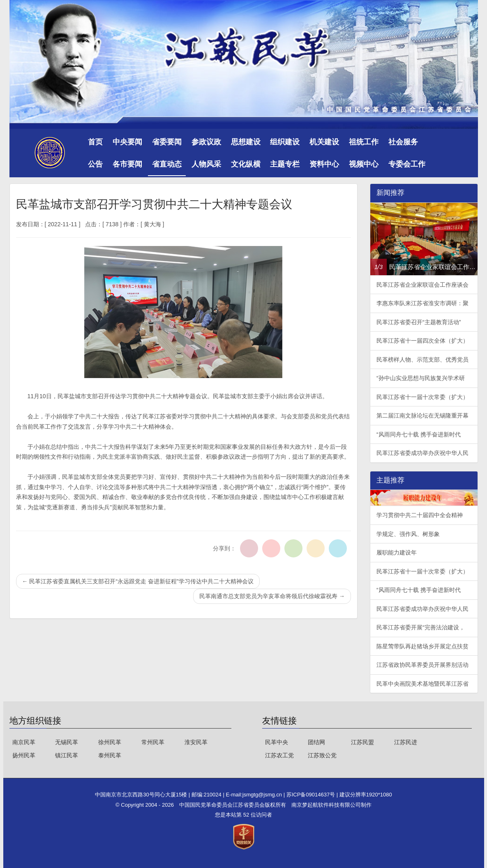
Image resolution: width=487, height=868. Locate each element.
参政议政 (206, 142)
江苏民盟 (362, 742)
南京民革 (23, 742)
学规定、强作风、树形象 (408, 534)
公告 (95, 164)
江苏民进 (405, 742)
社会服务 (403, 142)
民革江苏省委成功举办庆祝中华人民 (422, 453)
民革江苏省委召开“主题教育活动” (418, 322)
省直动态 (167, 164)
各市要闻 (127, 164)
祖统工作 (364, 142)
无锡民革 (66, 742)
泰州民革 (109, 755)
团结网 (316, 742)
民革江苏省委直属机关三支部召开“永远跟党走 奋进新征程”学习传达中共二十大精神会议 (138, 581)
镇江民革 (66, 755)
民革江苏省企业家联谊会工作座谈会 (422, 284)
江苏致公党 (322, 755)
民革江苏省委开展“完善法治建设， (420, 627)
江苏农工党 (279, 755)
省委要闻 (167, 142)
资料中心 (324, 164)
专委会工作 (406, 164)
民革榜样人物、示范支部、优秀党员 (422, 359)
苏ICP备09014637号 (311, 794)
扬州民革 (23, 755)
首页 (95, 142)
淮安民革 (196, 742)
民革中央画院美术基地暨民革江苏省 (422, 683)
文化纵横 (246, 164)
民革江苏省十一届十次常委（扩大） (422, 397)
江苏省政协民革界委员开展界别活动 (422, 664)
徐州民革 (109, 742)
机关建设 (324, 142)
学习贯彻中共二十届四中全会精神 (419, 515)
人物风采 (206, 164)
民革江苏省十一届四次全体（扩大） (422, 340)
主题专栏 (285, 164)
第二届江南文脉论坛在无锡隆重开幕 (422, 415)
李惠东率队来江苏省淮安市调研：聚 (422, 303)
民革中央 (276, 742)
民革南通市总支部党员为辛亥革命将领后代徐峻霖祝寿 (272, 596)
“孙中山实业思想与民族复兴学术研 (420, 378)
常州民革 (152, 742)
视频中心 (364, 164)
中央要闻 (127, 142)
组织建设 (285, 142)
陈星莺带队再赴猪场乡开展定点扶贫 (422, 646)
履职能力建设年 (396, 552)
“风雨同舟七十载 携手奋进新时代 (418, 434)
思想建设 (246, 142)
